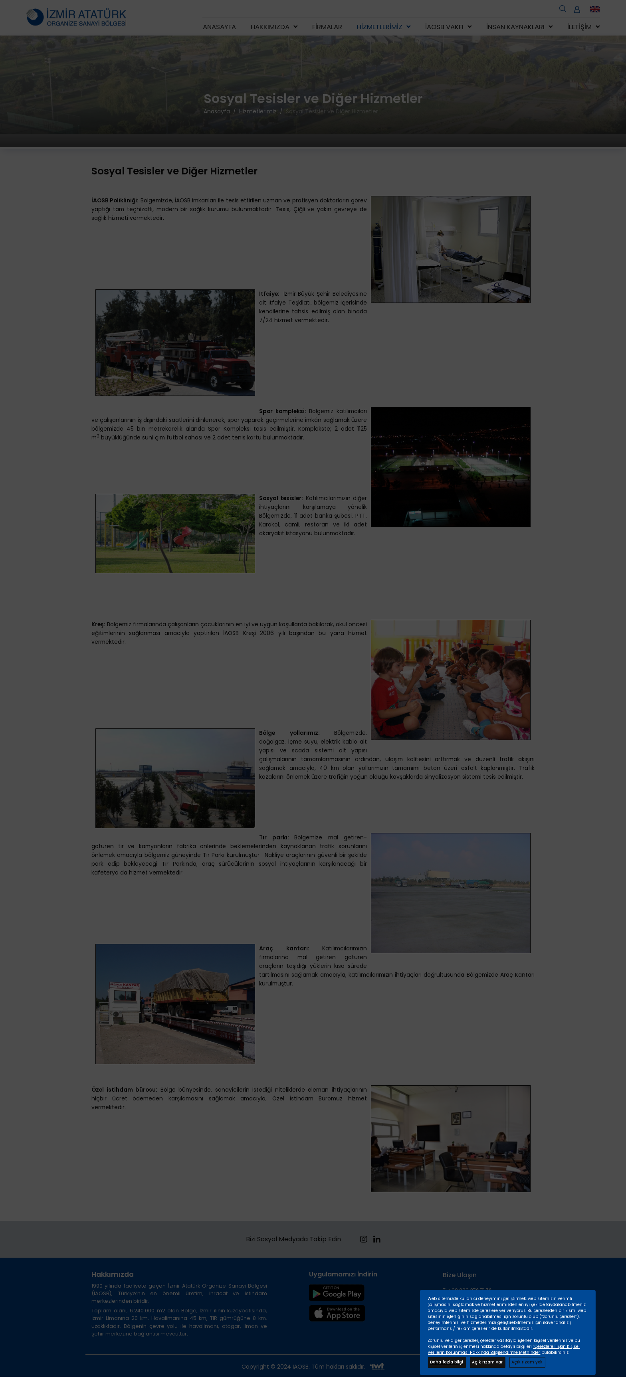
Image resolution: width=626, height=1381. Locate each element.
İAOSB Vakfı (444, 27)
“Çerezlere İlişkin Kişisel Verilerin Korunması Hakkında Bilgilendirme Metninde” (504, 1349)
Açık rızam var (487, 1362)
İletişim (579, 27)
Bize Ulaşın (460, 1275)
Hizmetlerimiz (379, 27)
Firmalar (327, 27)
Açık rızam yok (527, 1362)
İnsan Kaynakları (515, 27)
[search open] (562, 8)
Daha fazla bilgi (446, 1362)
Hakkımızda (270, 27)
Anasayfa (219, 27)
